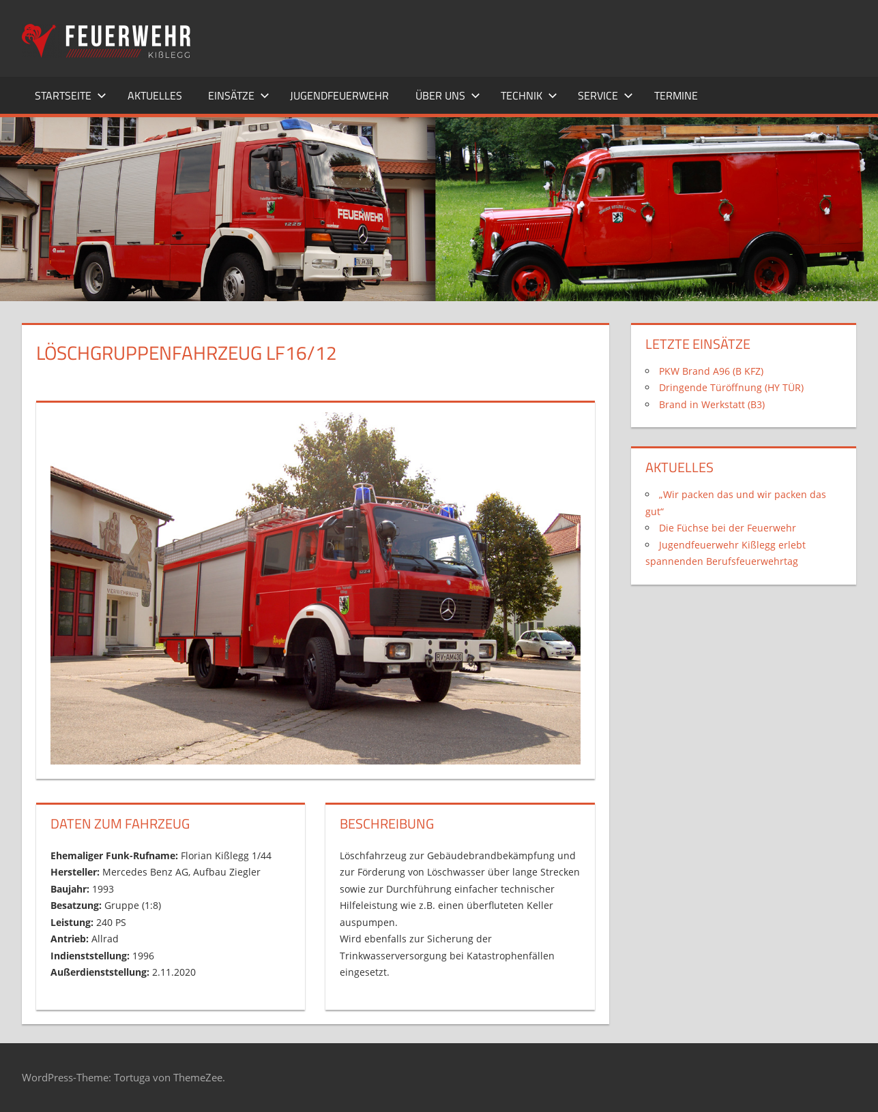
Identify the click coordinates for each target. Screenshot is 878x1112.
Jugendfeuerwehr (339, 95)
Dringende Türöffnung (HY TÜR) (731, 387)
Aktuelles (155, 95)
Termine (676, 95)
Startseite (70, 95)
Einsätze (238, 95)
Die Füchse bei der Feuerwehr (727, 527)
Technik (529, 95)
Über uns (447, 95)
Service (605, 95)
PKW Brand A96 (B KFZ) (711, 371)
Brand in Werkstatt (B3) (712, 404)
